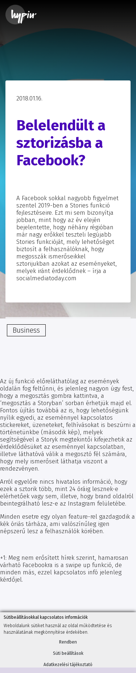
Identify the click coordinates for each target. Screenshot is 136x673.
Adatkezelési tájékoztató (68, 664)
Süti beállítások (68, 653)
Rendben (68, 642)
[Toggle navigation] (120, 14)
